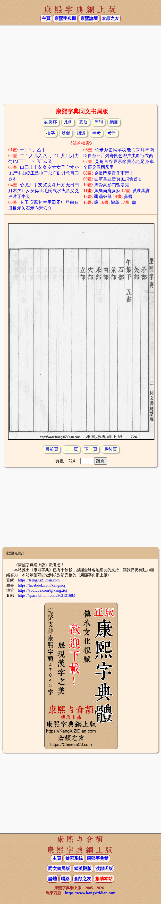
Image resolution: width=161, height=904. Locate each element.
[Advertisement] (80, 64)
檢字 (50, 133)
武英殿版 (83, 868)
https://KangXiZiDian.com (39, 580)
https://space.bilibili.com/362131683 (46, 595)
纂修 (83, 122)
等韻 (98, 122)
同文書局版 (59, 868)
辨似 (65, 133)
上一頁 (71, 449)
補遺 (81, 133)
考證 (111, 133)
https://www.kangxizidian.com (90, 893)
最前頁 (51, 449)
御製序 (50, 122)
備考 (96, 133)
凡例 (68, 122)
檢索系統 (74, 858)
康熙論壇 (89, 18)
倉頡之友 (110, 18)
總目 (114, 122)
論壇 (52, 878)
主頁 (46, 18)
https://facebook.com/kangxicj (41, 585)
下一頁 (90, 449)
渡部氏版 (104, 868)
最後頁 (110, 449)
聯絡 (65, 878)
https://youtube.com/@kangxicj (42, 590)
